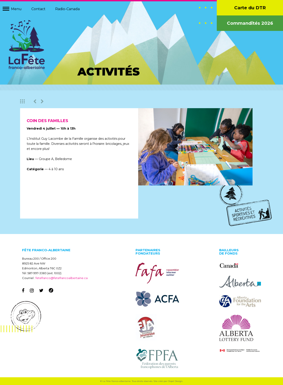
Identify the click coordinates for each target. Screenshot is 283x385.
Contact (38, 9)
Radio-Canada (67, 9)
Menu (16, 9)
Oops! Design (175, 381)
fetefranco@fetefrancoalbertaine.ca (62, 278)
